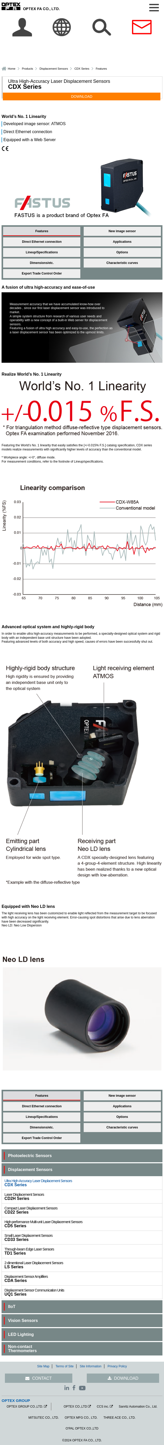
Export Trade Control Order (42, 273)
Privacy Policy (117, 1366)
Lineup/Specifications (42, 252)
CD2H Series (83, 1196)
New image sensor (122, 231)
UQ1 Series (83, 1292)
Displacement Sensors (54, 68)
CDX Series (83, 1183)
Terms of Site (65, 1366)
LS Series (83, 1265)
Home (11, 68)
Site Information (90, 1366)
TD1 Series (83, 1251)
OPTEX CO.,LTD (75, 1406)
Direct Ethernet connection (41, 242)
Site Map (43, 1366)
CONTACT (42, 1378)
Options (122, 252)
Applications (122, 242)
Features (41, 231)
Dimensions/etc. (42, 263)
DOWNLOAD (81, 96)
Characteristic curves (122, 263)
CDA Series (83, 1278)
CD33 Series (83, 1237)
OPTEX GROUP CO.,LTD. (25, 1406)
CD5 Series (83, 1224)
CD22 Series (83, 1210)
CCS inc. (103, 1406)
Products (27, 68)
